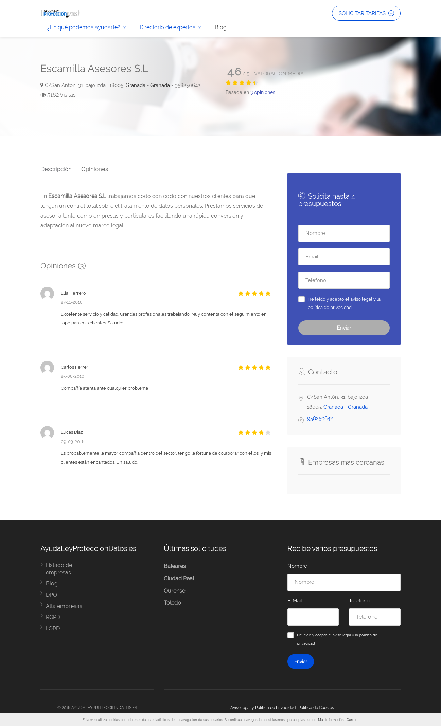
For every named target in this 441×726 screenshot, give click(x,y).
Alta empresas (64, 606)
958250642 (320, 418)
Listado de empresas (59, 569)
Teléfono (359, 601)
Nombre (297, 566)
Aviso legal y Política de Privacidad (263, 707)
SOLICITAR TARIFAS (365, 14)
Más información (331, 720)
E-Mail (294, 601)
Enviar (344, 328)
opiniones (262, 92)
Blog (221, 27)
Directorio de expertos (167, 27)
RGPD (53, 617)
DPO (51, 595)
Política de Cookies (316, 707)
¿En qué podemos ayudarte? (83, 27)
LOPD (53, 628)
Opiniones (91, 166)
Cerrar (352, 720)
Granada (135, 85)
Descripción (56, 166)
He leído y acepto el (344, 303)
